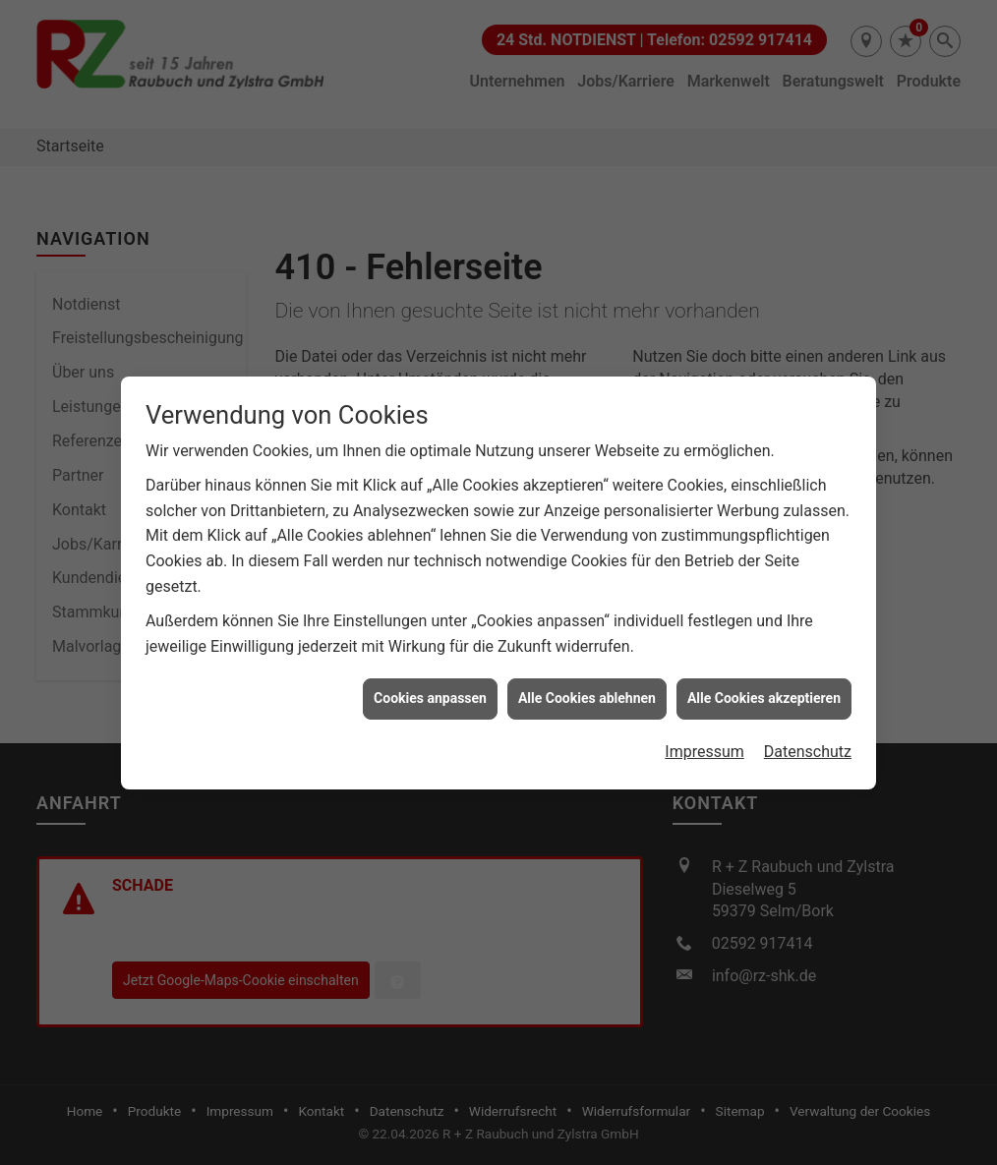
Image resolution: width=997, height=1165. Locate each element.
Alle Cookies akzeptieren (764, 692)
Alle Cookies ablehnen (587, 692)
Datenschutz (807, 745)
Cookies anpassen (430, 692)
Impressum (704, 745)
